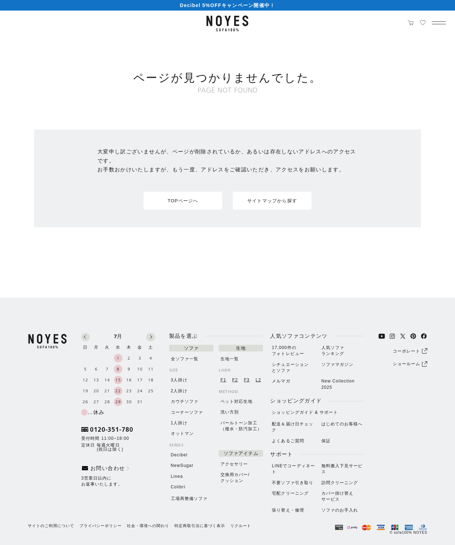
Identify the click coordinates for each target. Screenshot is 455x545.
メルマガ (281, 381)
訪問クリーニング (339, 482)
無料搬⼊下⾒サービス (342, 468)
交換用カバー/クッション (235, 477)
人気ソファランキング (332, 350)
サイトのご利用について (51, 526)
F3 (247, 380)
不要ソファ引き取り (292, 482)
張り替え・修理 (288, 510)
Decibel (179, 454)
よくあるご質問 (288, 440)
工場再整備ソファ (189, 498)
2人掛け (179, 390)
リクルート (240, 526)
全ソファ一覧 (184, 358)
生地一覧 (229, 358)
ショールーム (410, 364)
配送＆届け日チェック (292, 427)
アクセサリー (234, 464)
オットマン (182, 433)
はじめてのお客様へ (342, 424)
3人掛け (179, 380)
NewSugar (182, 465)
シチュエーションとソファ (290, 367)
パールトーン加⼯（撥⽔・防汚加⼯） (241, 425)
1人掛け (179, 422)
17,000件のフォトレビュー (288, 350)
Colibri (178, 486)
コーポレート (410, 351)
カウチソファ (184, 401)
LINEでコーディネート (293, 468)
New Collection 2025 (338, 384)
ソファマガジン (337, 364)
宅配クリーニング (290, 493)
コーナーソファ (187, 412)
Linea (177, 476)
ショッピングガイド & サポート (305, 412)
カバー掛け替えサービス (337, 496)
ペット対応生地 (236, 401)
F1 (223, 380)
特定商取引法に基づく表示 (199, 526)
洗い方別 (229, 412)
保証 (326, 440)
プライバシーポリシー (100, 526)
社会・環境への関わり (148, 526)
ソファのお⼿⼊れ (339, 510)
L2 (258, 380)
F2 (235, 380)
